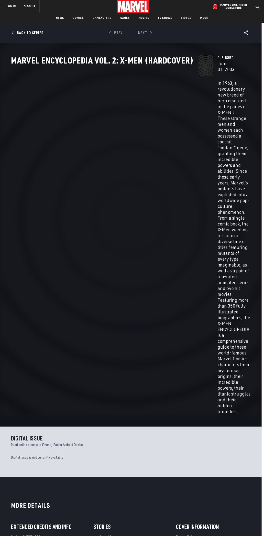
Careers (46, 481)
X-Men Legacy (204, 421)
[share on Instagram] (233, 479)
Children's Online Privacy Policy (147, 524)
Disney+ (91, 474)
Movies (144, 18)
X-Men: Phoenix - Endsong (92, 421)
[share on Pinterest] (233, 490)
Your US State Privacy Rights (71, 524)
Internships (50, 489)
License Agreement (185, 524)
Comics (78, 18)
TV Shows (165, 18)
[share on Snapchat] (220, 490)
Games (125, 18)
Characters (102, 18)
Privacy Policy (39, 524)
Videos (186, 18)
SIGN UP (29, 6)
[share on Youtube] (207, 490)
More (204, 18)
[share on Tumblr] (246, 479)
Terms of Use (16, 524)
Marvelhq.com (96, 481)
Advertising (94, 467)
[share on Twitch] (246, 490)
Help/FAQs (48, 474)
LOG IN (11, 6)
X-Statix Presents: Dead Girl (34, 421)
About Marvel (51, 467)
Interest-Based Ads (216, 524)
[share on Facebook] (207, 479)
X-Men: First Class (147, 421)
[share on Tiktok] (207, 500)
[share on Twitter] (220, 479)
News (60, 18)
